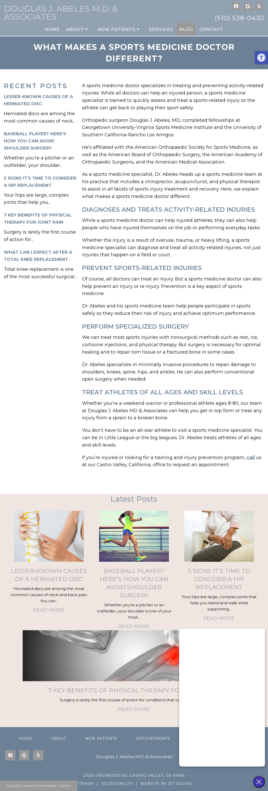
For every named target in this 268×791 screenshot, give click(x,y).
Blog (186, 29)
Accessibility (117, 783)
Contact (211, 29)
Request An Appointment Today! (38, 786)
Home (52, 29)
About (75, 29)
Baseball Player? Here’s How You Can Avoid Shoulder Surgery (35, 141)
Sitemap (84, 783)
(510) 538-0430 (239, 18)
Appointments (153, 738)
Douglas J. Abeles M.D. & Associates (61, 13)
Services (161, 29)
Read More (49, 610)
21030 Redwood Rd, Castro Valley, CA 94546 (134, 775)
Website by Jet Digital (166, 783)
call (251, 457)
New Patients (117, 29)
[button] (261, 57)
